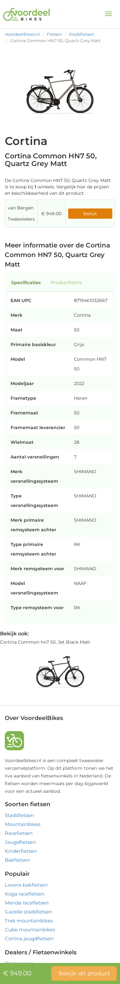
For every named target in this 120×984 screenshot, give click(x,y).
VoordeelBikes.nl (22, 34)
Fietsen (54, 34)
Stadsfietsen (81, 34)
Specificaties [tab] (26, 282)
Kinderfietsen (21, 851)
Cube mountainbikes (30, 930)
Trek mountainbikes (29, 921)
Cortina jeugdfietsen (29, 938)
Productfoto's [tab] (66, 282)
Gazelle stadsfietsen (28, 912)
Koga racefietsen (24, 894)
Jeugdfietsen (20, 842)
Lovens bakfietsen (26, 885)
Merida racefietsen (27, 903)
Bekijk (90, 213)
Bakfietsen (17, 860)
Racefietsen (19, 833)
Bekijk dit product (84, 973)
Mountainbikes (22, 824)
